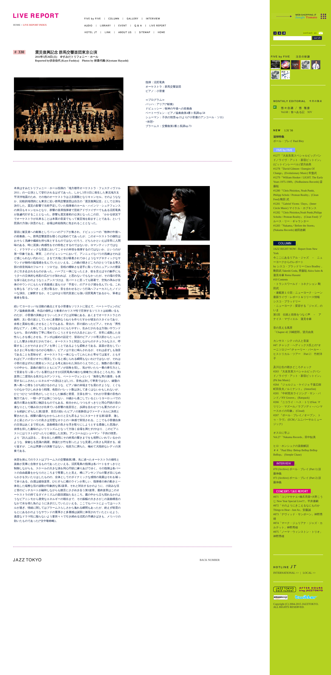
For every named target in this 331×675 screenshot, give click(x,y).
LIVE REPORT (156, 25)
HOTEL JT (92, 32)
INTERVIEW (151, 19)
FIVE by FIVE (94, 19)
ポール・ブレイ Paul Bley (288, 141)
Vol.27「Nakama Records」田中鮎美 (294, 437)
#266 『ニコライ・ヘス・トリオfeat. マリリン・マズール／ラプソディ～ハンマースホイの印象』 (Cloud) (298, 406)
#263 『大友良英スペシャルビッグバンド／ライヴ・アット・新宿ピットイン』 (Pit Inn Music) (298, 376)
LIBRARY (105, 25)
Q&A (138, 25)
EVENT (123, 25)
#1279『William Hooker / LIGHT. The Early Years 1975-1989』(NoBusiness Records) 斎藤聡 (298, 182)
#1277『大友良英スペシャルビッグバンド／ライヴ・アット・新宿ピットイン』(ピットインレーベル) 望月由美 (298, 160)
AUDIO (90, 25)
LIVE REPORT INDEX (35, 25)
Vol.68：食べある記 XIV (296, 112)
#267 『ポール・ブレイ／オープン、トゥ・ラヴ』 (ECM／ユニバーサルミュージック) (297, 419)
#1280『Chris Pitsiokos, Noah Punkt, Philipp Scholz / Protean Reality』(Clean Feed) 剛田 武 (295, 195)
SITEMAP (144, 32)
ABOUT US (125, 32)
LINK (108, 32)
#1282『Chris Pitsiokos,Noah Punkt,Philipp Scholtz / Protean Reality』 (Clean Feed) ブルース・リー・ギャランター (297, 217)
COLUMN (114, 19)
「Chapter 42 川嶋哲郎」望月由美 (293, 332)
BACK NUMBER (210, 559)
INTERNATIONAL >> (286, 572)
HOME (17, 25)
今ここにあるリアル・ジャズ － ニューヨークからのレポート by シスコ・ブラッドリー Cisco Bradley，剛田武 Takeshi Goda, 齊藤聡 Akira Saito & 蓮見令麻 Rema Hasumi (298, 266)
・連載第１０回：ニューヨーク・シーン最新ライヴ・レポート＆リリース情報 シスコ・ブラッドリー (298, 297)
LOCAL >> (309, 572)
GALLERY (132, 19)
